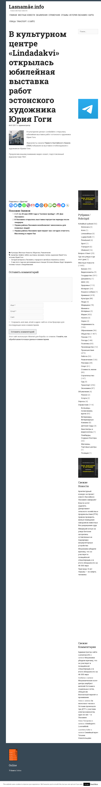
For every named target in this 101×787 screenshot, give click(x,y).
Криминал (85, 295)
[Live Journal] (67, 205)
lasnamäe (14, 255)
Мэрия (84, 314)
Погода (84, 340)
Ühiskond (85, 250)
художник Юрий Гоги (58, 255)
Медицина (85, 305)
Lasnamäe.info (26, 6)
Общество (36, 253)
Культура (14, 253)
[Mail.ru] (41, 205)
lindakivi (21, 255)
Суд (82, 382)
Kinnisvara (85, 227)
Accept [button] (87, 784)
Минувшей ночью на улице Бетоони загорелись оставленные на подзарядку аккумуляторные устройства (87, 537)
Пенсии (84, 337)
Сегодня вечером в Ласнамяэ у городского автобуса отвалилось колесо (38, 260)
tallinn (27, 255)
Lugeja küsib (86, 237)
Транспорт (22, 21)
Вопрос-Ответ (84, 253)
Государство (86, 275)
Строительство (87, 375)
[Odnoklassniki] (46, 205)
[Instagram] (59, 205)
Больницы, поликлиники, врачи (87, 411)
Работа (84, 356)
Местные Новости (26, 15)
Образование (87, 330)
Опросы (81, 401)
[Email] (54, 205)
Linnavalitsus (86, 233)
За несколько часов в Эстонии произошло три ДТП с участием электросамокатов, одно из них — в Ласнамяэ (87, 709)
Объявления (42, 15)
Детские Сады (87, 426)
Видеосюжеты (87, 272)
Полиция (85, 453)
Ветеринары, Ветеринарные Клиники (87, 420)
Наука (83, 321)
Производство (87, 347)
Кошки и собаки (88, 292)
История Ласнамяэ (78, 15)
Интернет (85, 289)
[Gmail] (33, 205)
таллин (47, 255)
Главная (13, 15)
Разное (84, 395)
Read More (94, 784)
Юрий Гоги (19, 257)
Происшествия (87, 350)
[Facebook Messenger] (63, 205)
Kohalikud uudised (85, 224)
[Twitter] (15, 205)
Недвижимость (87, 324)
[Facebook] (11, 205)
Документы (86, 279)
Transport (85, 247)
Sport (83, 243)
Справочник (54, 15)
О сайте (31, 21)
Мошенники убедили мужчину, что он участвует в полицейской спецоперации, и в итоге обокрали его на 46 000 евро (88, 557)
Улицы (12, 21)
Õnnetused (85, 240)
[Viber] (28, 205)
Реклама (85, 363)
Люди (83, 302)
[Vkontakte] (37, 205)
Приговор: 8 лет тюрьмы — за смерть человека (87, 572)
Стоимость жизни (88, 369)
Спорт (83, 366)
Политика (85, 343)
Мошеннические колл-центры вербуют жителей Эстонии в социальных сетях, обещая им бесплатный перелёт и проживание (88, 689)
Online (15, 770)
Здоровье (85, 285)
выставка (33, 255)
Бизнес (84, 269)
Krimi (83, 230)
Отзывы (64, 15)
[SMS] (50, 205)
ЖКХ (83, 282)
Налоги (84, 318)
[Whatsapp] (24, 205)
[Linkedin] (20, 205)
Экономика (86, 388)
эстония (12, 257)
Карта (91, 15)
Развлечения (45, 253)
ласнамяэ (40, 255)
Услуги (84, 398)
